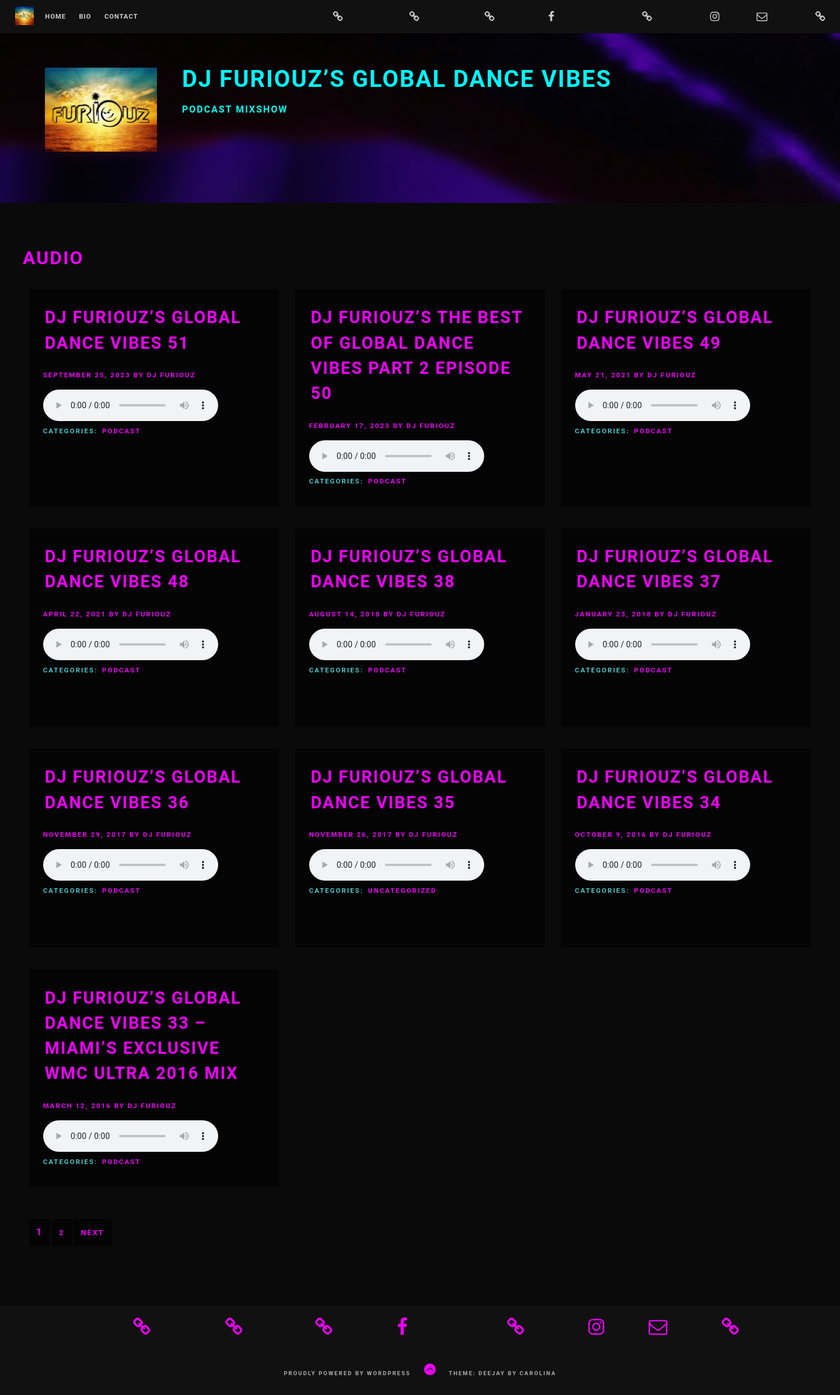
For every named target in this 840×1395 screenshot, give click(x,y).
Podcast (121, 431)
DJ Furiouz (171, 375)
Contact (121, 16)
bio (85, 16)
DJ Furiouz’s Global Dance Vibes (397, 79)
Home (55, 16)
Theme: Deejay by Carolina (502, 1373)
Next (92, 1232)
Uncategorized (402, 890)
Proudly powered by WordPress (347, 1373)
